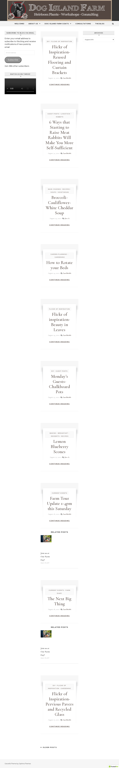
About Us (33, 24)
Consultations (83, 24)
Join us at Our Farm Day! (45, 556)
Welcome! (19, 24)
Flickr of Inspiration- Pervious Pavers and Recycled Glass (60, 704)
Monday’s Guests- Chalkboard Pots (59, 384)
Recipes (66, 189)
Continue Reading (59, 84)
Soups (53, 192)
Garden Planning (59, 254)
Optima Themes (25, 763)
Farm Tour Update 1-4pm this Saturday (59, 503)
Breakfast (63, 433)
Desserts (55, 436)
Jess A (67, 218)
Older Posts (48, 747)
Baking (53, 433)
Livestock (65, 114)
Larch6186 (67, 78)
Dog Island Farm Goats (57, 24)
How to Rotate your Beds (59, 265)
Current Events (59, 493)
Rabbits (59, 117)
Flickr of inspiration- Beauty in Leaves (59, 322)
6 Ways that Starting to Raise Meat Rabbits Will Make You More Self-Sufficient (59, 134)
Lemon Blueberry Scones (59, 446)
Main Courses (54, 189)
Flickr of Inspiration (61, 41)
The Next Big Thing (59, 601)
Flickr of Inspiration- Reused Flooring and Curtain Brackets (59, 59)
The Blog (99, 24)
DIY (48, 41)
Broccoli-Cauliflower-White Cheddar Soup (59, 205)
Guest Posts (53, 114)
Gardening (60, 257)
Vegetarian (63, 192)
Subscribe (13, 60)
